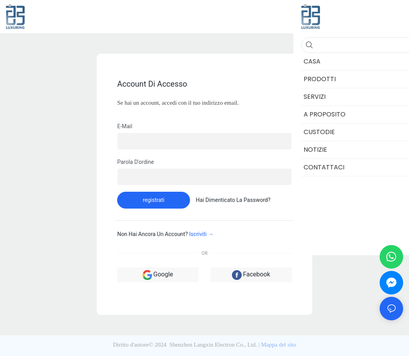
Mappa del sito (278, 344)
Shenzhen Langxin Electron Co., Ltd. (213, 344)
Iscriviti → (201, 234)
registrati (153, 200)
